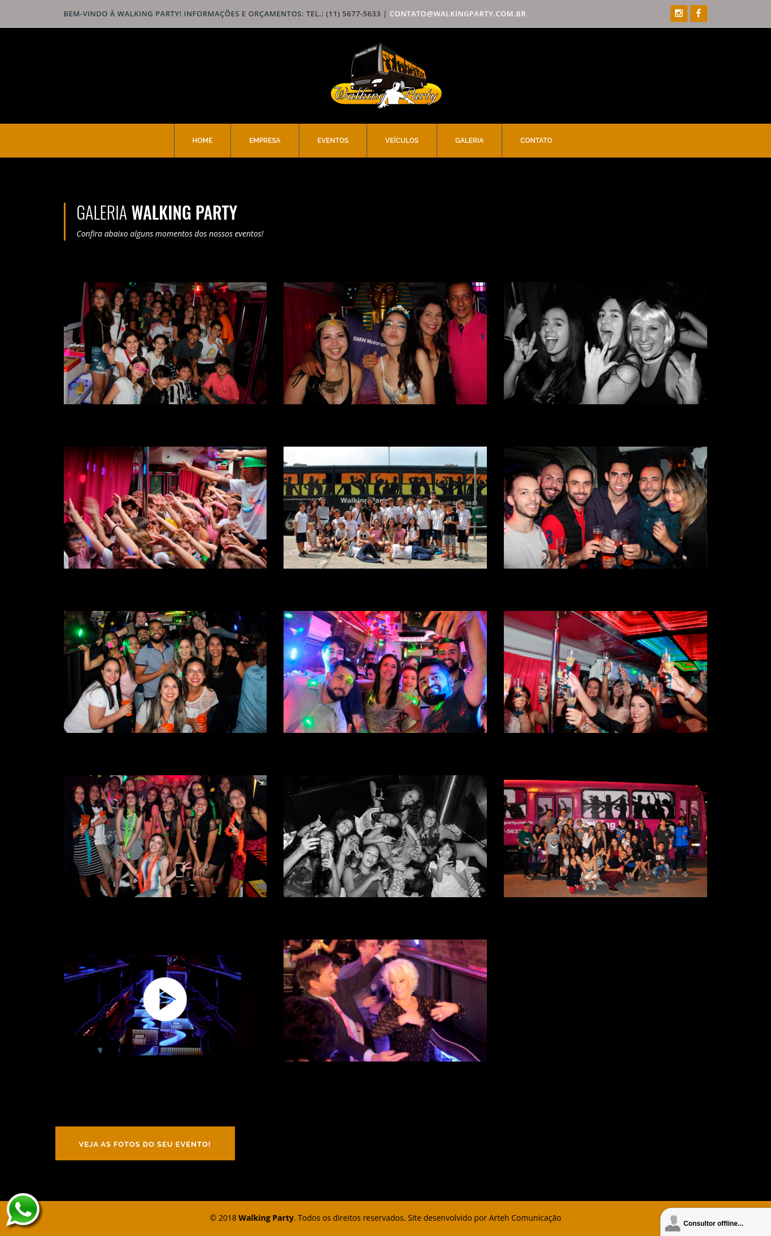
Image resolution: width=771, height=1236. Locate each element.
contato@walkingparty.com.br (458, 13)
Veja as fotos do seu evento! (145, 1144)
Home (203, 141)
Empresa (265, 141)
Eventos (333, 141)
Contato (536, 141)
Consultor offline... (713, 1224)
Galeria (469, 141)
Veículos (402, 141)
